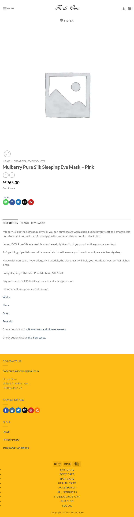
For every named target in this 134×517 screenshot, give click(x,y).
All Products (67, 492)
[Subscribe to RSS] (37, 410)
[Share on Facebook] (12, 202)
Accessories (67, 487)
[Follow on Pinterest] (31, 410)
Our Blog (67, 501)
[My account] (123, 9)
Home (6, 161)
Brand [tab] (25, 223)
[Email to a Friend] (25, 202)
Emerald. (8, 321)
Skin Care (67, 469)
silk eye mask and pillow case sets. (46, 329)
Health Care (67, 483)
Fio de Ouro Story (67, 496)
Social (67, 505)
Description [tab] (10, 223)
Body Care (66, 474)
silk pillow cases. (36, 337)
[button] (8, 8)
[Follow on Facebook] (6, 410)
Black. (6, 305)
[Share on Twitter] (18, 202)
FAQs (6, 431)
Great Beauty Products (29, 161)
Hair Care (67, 478)
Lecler (6, 197)
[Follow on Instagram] (12, 410)
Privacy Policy (11, 439)
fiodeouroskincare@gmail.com (21, 370)
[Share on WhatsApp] (6, 202)
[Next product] (5, 175)
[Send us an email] (25, 410)
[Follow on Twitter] (18, 410)
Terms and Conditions (16, 447)
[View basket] (129, 9)
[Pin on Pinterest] (31, 202)
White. (7, 297)
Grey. (6, 313)
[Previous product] (12, 175)
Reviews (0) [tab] (38, 223)
